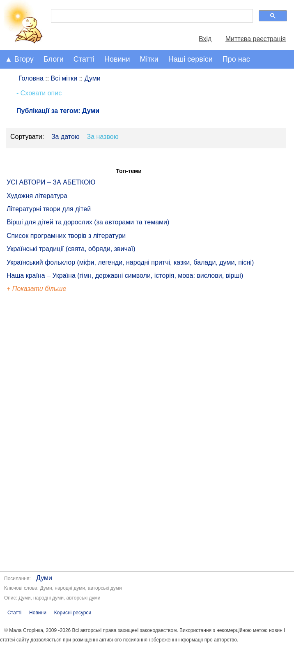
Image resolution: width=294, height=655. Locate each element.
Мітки (149, 59)
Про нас (236, 59)
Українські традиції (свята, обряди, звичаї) (71, 248)
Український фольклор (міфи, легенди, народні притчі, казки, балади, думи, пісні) (130, 262)
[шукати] (151, 16)
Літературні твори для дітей (49, 208)
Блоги (54, 59)
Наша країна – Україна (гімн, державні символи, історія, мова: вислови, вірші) (125, 275)
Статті (84, 59)
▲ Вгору (19, 59)
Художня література (37, 195)
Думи (44, 577)
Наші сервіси (190, 59)
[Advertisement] (44, 433)
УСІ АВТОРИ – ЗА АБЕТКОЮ (51, 182)
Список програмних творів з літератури (66, 235)
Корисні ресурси (72, 613)
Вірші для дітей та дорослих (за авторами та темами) (88, 222)
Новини (117, 59)
